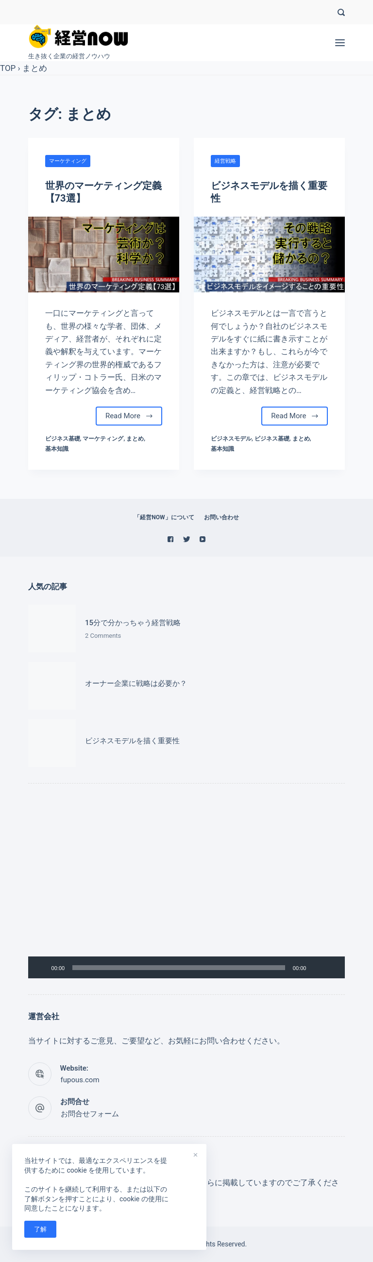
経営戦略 (225, 161)
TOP (8, 68)
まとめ (34, 68)
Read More (129, 415)
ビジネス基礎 (62, 438)
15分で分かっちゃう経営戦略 (133, 622)
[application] (186, 889)
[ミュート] (317, 967)
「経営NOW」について (164, 517)
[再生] (41, 967)
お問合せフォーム (90, 1113)
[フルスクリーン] (332, 967)
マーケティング (67, 161)
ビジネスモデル (231, 438)
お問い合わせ (221, 517)
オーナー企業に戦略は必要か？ (136, 683)
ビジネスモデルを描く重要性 (132, 740)
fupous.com (80, 1079)
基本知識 (56, 448)
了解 (40, 1229)
